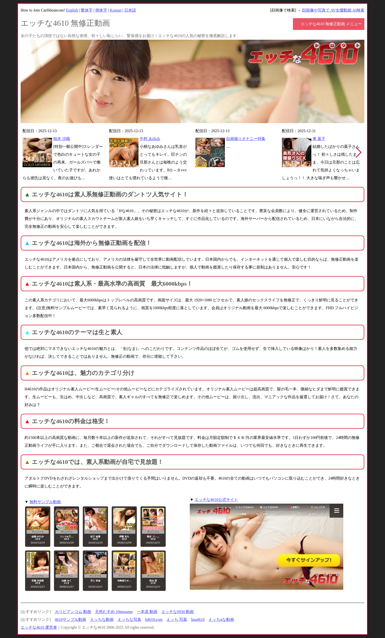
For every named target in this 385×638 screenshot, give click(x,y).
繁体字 (87, 10)
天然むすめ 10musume (114, 612)
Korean (115, 10)
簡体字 (101, 10)
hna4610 (198, 619)
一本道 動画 (147, 612)
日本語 (130, 10)
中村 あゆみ (150, 139)
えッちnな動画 (221, 619)
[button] (358, 152)
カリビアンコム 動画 (73, 612)
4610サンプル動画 (70, 619)
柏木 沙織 (61, 139)
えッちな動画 (102, 619)
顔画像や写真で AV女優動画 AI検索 (333, 10)
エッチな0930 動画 (177, 612)
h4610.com (154, 619)
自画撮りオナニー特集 (245, 139)
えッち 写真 (176, 619)
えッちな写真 (129, 619)
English (72, 10)
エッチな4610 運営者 (39, 627)
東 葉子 (319, 139)
